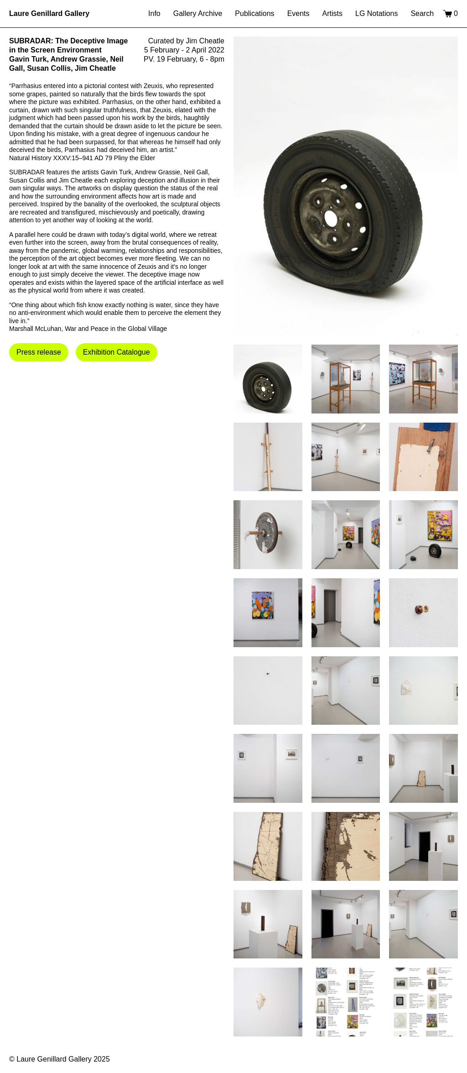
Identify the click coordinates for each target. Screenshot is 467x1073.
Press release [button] (38, 352)
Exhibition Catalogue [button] (116, 352)
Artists (332, 13)
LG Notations (376, 13)
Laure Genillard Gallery (49, 13)
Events (298, 13)
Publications (254, 13)
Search (422, 13)
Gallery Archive (198, 13)
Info (154, 13)
